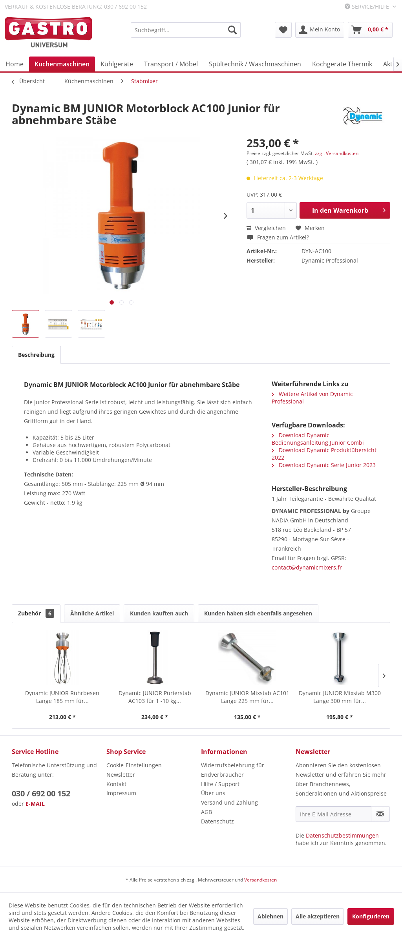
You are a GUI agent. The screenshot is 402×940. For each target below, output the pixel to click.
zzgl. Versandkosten (336, 153)
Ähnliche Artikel (92, 613)
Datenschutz (217, 821)
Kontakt (116, 784)
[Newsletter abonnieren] (380, 814)
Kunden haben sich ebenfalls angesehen (258, 613)
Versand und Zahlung (229, 802)
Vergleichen (266, 228)
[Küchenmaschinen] (62, 64)
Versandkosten (260, 879)
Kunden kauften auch (159, 613)
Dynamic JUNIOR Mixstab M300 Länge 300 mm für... (340, 697)
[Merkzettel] (283, 30)
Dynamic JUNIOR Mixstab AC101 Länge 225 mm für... (247, 697)
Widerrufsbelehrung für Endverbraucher (232, 769)
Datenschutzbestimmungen (342, 835)
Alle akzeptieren (318, 916)
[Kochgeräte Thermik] (342, 64)
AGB (206, 812)
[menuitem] (186, 30)
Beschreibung (36, 354)
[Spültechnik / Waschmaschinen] (255, 64)
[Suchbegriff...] (186, 30)
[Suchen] (232, 30)
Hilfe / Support (220, 784)
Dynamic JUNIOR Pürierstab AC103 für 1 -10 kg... (155, 697)
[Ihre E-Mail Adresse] (333, 814)
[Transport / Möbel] (171, 64)
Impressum (121, 793)
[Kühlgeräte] (117, 64)
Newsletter (120, 774)
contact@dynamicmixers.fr (307, 567)
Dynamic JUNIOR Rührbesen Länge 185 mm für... (62, 697)
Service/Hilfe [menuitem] (368, 6)
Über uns (213, 793)
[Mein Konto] (319, 30)
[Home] (14, 64)
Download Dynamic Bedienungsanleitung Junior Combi (318, 438)
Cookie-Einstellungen (134, 765)
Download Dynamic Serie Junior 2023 (324, 465)
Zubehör (36, 613)
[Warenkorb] (370, 30)
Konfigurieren (370, 916)
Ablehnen (270, 916)
